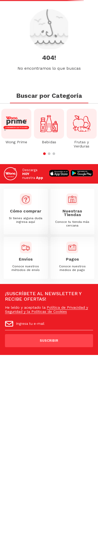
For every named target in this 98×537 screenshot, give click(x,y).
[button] (44, 153)
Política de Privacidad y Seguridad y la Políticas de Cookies (46, 309)
